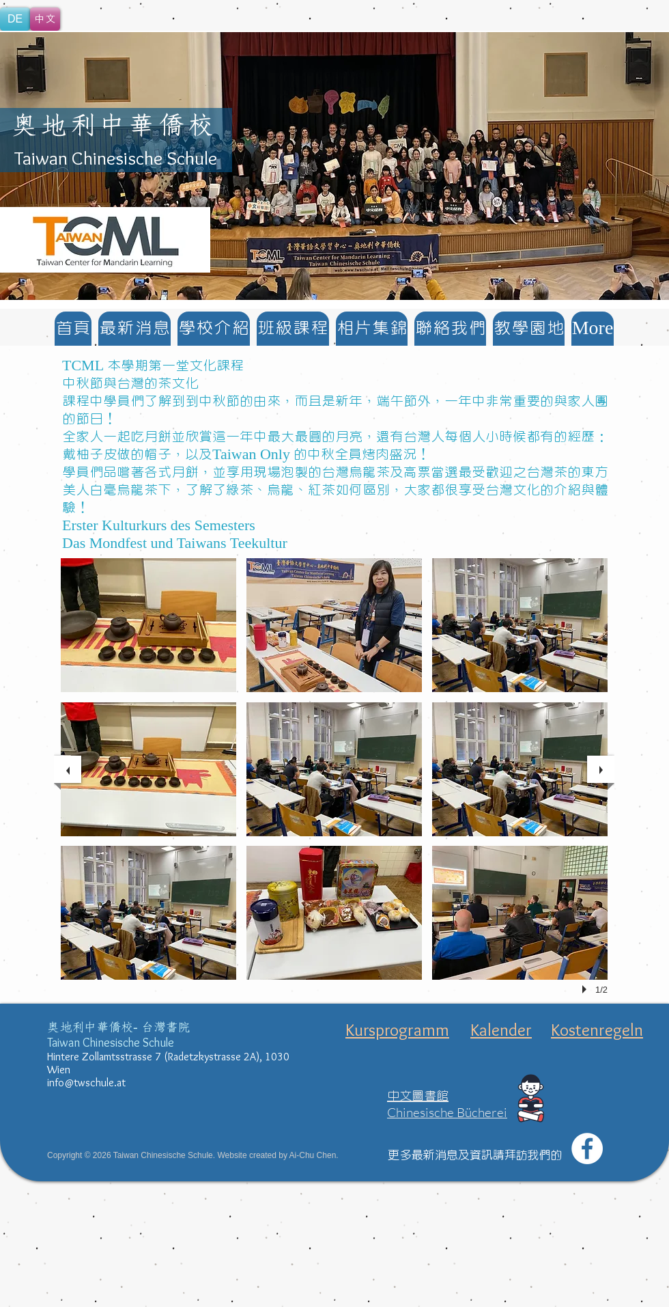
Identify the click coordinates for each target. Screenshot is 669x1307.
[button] (334, 166)
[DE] (15, 19)
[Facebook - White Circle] (587, 1148)
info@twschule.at (86, 1082)
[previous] (67, 769)
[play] (586, 989)
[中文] (45, 19)
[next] (600, 769)
